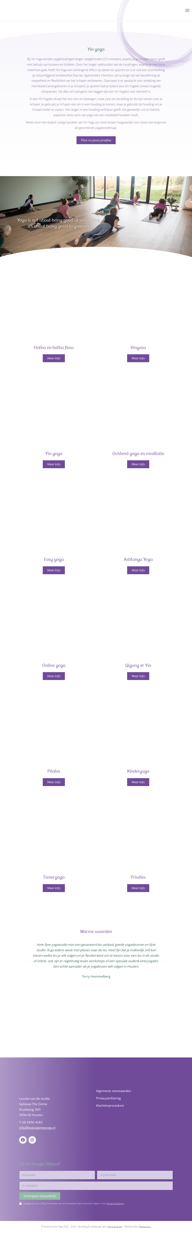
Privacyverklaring (108, 1098)
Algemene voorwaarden (113, 1091)
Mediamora (145, 1226)
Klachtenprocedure (110, 1105)
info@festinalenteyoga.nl (37, 1127)
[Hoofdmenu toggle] (187, 11)
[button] (29, 962)
